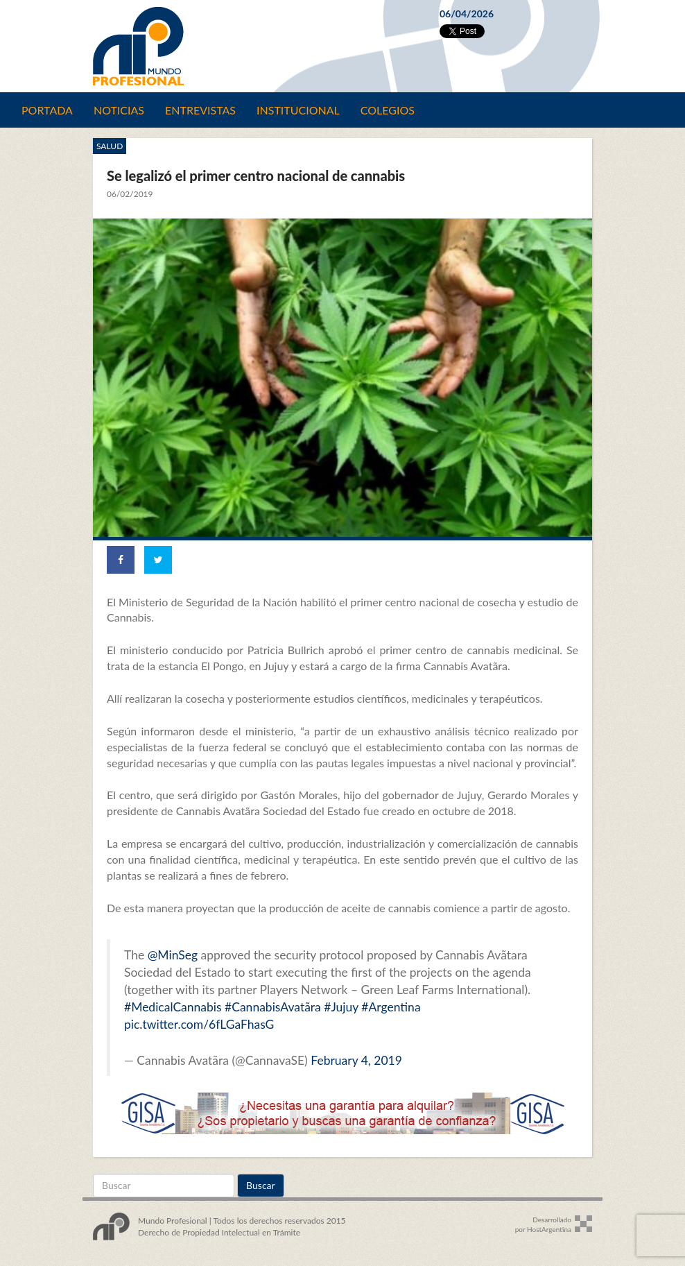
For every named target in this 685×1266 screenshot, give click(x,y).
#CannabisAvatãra (273, 1007)
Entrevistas (200, 110)
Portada (47, 110)
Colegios (388, 110)
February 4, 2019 (356, 1060)
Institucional (298, 110)
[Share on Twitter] (158, 560)
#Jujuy (341, 1007)
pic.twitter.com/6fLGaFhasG (199, 1024)
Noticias (119, 110)
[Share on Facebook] (121, 560)
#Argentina (390, 1007)
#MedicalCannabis (173, 1007)
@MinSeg (173, 955)
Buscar (260, 1185)
